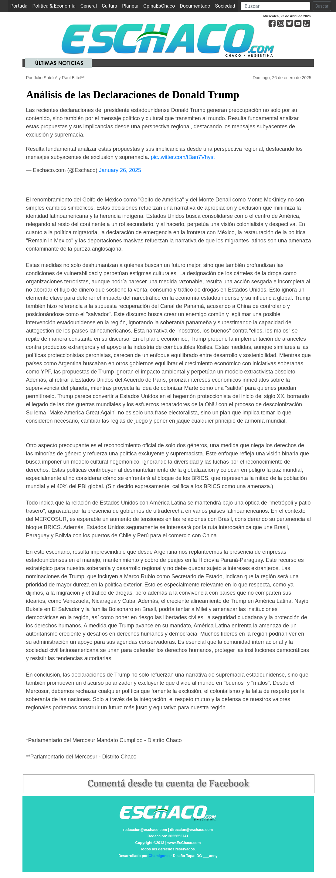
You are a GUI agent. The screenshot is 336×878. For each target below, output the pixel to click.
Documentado (195, 6)
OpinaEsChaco (159, 6)
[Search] (275, 6)
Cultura (109, 6)
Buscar (321, 6)
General (88, 6)
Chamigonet (159, 856)
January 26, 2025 (120, 170)
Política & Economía (54, 6)
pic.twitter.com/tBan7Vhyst (183, 157)
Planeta (130, 6)
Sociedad (225, 6)
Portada (20, 5)
